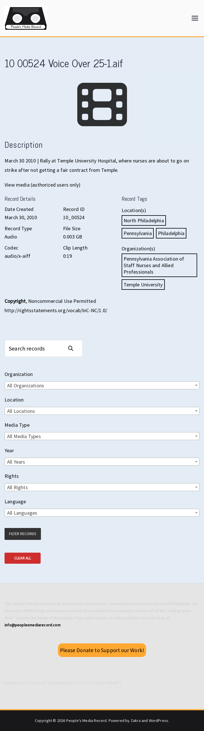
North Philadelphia (144, 220)
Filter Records (22, 533)
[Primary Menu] (194, 18)
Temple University (143, 284)
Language (15, 501)
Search (73, 348)
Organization (19, 374)
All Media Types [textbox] (24, 436)
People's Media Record (86, 720)
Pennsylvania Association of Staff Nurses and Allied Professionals (154, 265)
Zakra (136, 720)
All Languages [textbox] (22, 513)
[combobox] (102, 385)
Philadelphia (171, 233)
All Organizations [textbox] (25, 385)
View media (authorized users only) (42, 184)
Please (102, 650)
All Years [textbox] (16, 462)
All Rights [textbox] (17, 487)
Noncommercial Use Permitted (62, 301)
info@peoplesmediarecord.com (33, 625)
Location (14, 399)
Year (9, 450)
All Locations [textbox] (21, 411)
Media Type (17, 425)
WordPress (158, 720)
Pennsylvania (138, 233)
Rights (12, 476)
